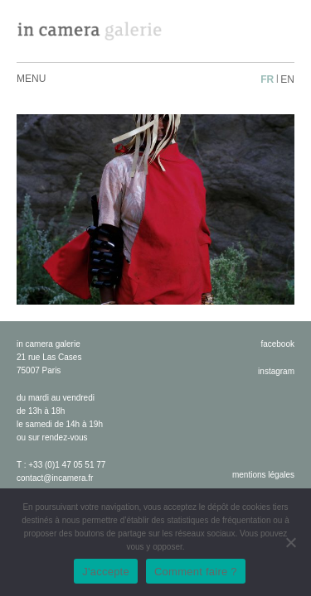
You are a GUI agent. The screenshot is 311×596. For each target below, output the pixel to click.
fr (267, 79)
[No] (290, 542)
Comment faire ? (195, 571)
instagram (276, 371)
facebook (277, 343)
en (287, 79)
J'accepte (105, 571)
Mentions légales (263, 474)
